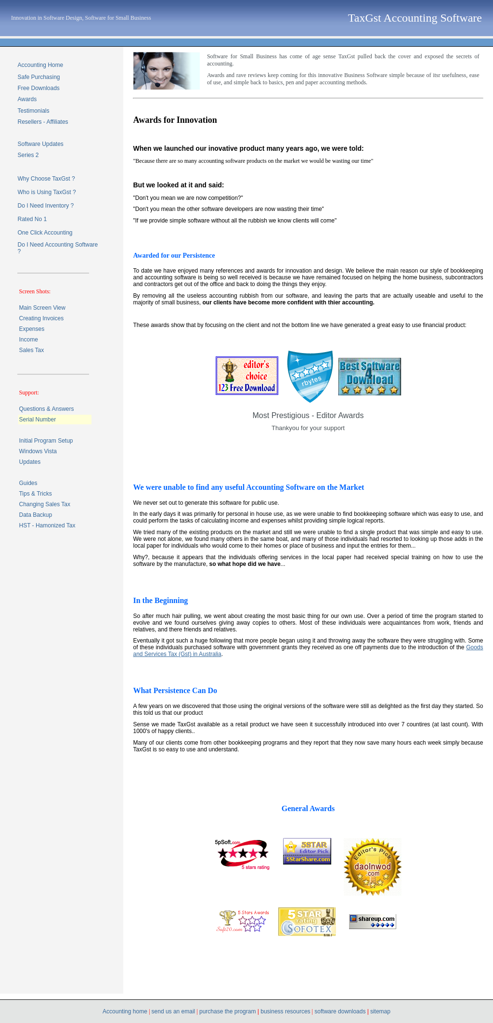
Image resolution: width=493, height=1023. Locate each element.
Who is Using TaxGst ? (46, 192)
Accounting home (126, 1011)
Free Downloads (38, 88)
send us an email (173, 1011)
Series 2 (28, 155)
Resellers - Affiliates (42, 121)
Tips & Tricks (35, 493)
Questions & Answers (46, 409)
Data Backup (35, 515)
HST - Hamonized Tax (47, 525)
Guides (28, 483)
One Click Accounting (44, 232)
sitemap (380, 1011)
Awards (27, 99)
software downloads (340, 1011)
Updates (29, 462)
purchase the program (227, 1011)
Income (28, 339)
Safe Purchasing (38, 77)
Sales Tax (31, 350)
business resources (285, 1011)
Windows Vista (37, 451)
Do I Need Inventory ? (45, 205)
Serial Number (37, 419)
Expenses (31, 329)
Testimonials (33, 110)
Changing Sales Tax (44, 504)
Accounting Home (40, 65)
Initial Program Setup (46, 440)
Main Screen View (42, 307)
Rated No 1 (32, 219)
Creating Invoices (41, 318)
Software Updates (40, 144)
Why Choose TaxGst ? (46, 178)
